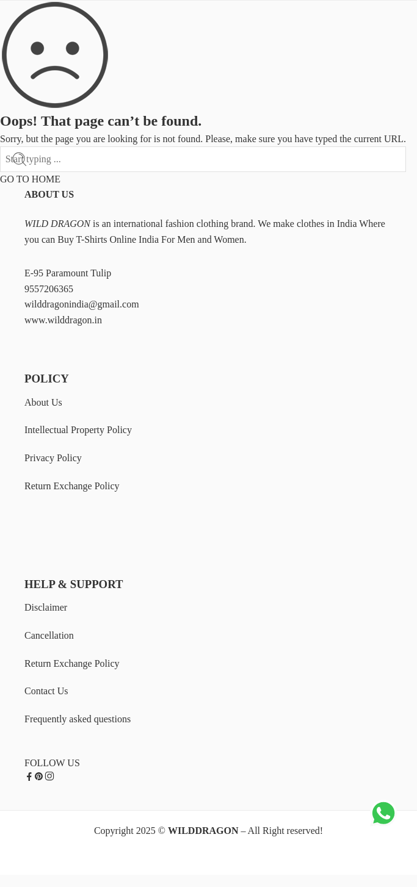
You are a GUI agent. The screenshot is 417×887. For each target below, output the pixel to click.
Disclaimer (45, 607)
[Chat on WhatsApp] (383, 825)
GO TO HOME (30, 179)
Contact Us (46, 691)
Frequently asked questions (77, 719)
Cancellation (49, 635)
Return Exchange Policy (72, 486)
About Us (43, 402)
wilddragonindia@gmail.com (81, 304)
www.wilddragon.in (63, 320)
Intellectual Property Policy (78, 430)
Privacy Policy (53, 458)
